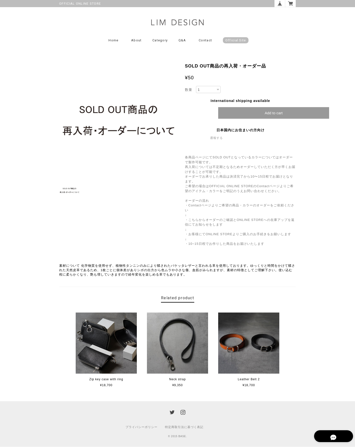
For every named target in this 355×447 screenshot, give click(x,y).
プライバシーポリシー (141, 427)
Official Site (235, 40)
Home (113, 40)
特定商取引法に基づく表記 (184, 427)
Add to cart (274, 113)
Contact (205, 40)
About (136, 40)
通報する (216, 138)
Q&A (182, 40)
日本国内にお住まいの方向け (240, 130)
